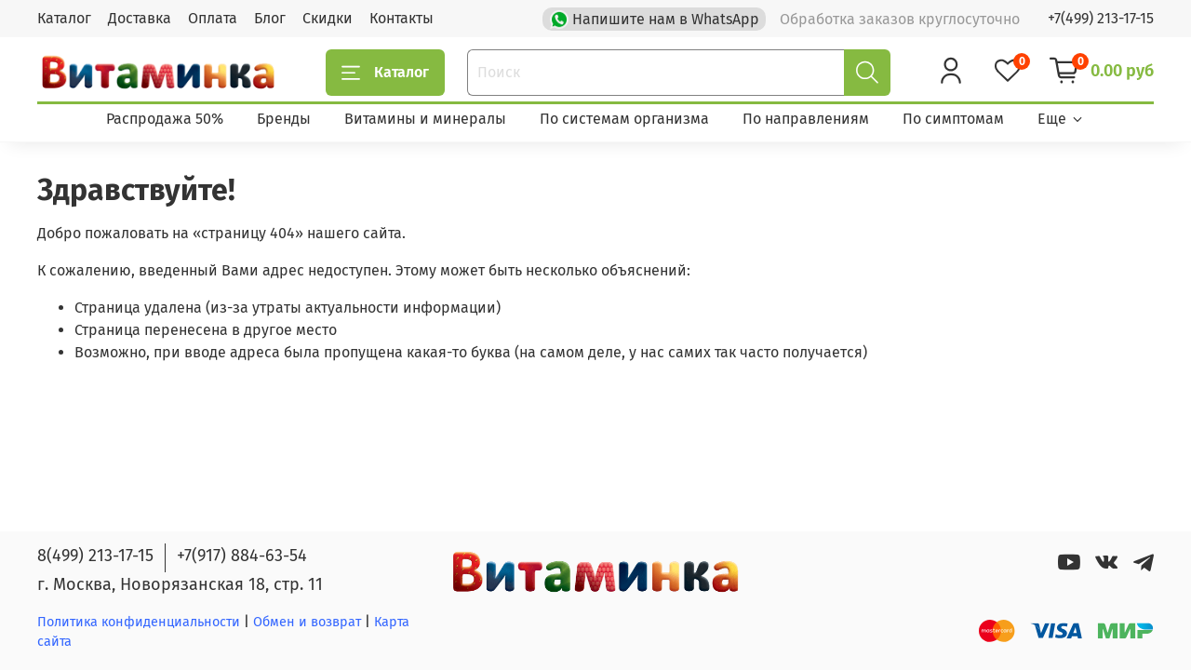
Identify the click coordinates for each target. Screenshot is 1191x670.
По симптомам (953, 118)
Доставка (139, 18)
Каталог (64, 18)
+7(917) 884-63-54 (242, 555)
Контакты (401, 18)
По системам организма (624, 118)
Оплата (212, 18)
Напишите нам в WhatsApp (656, 17)
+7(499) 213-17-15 (1101, 18)
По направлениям (806, 118)
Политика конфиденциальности (138, 622)
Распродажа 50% (164, 118)
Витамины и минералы (425, 118)
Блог (270, 18)
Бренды (284, 118)
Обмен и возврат (309, 622)
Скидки (327, 18)
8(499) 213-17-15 (95, 555)
